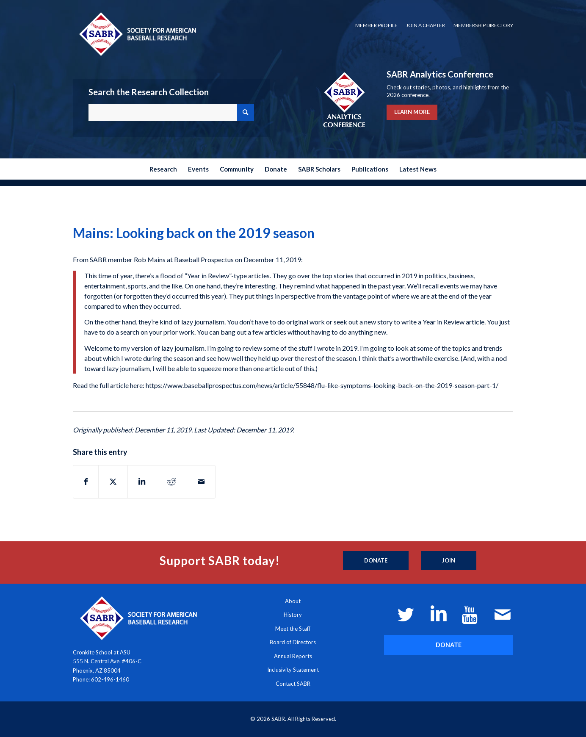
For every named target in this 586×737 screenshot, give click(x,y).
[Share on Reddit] (171, 481)
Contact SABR (293, 683)
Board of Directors (293, 642)
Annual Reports (293, 656)
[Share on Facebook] (85, 481)
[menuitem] (376, 25)
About (293, 601)
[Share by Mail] (201, 481)
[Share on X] (113, 481)
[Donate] (376, 561)
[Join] (448, 561)
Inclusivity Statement (293, 669)
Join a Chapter (425, 25)
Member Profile (376, 25)
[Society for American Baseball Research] (137, 33)
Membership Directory (483, 25)
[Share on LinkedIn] (142, 481)
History (293, 614)
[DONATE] (448, 645)
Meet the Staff (292, 628)
